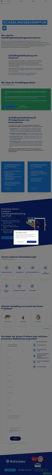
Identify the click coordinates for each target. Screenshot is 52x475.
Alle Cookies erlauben (31, 241)
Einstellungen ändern (20, 241)
